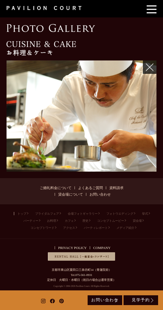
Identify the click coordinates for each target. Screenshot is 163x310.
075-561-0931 (83, 274)
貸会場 (137, 220)
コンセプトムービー (110, 220)
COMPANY (102, 248)
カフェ (69, 220)
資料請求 (116, 188)
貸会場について (70, 194)
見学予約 (141, 300)
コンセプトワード (42, 227)
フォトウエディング (119, 213)
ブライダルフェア (47, 213)
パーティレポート (96, 227)
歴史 (85, 220)
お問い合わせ (100, 194)
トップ (21, 213)
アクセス (69, 227)
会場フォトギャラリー (83, 213)
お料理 (51, 220)
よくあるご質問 (90, 188)
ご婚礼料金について (56, 188)
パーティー (30, 220)
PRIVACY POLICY (72, 248)
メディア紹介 (125, 227)
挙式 (145, 213)
